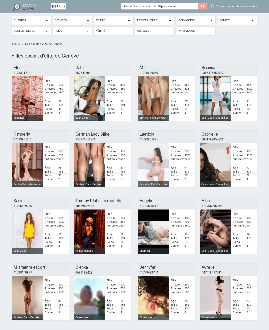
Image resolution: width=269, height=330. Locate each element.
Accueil (17, 44)
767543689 (83, 73)
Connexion (234, 6)
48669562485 (84, 206)
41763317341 (22, 73)
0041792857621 (212, 139)
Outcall (143, 30)
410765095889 (212, 206)
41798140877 (22, 272)
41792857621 (149, 139)
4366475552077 (212, 73)
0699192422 (83, 272)
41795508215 (149, 206)
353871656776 (85, 139)
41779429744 (149, 272)
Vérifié (100, 30)
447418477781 (212, 272)
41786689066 (149, 73)
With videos (186, 30)
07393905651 (22, 139)
